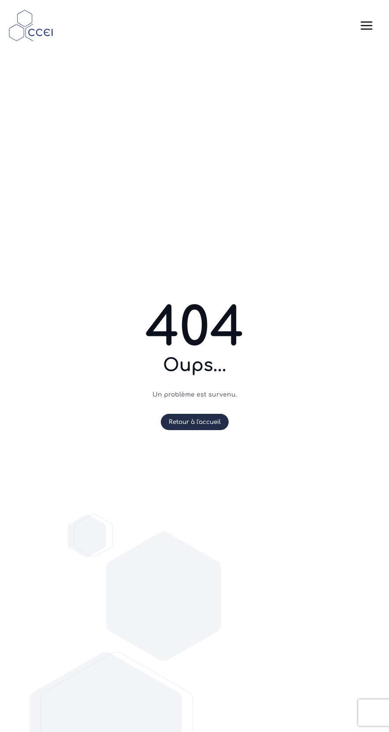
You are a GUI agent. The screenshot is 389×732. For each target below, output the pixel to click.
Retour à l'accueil (195, 422)
